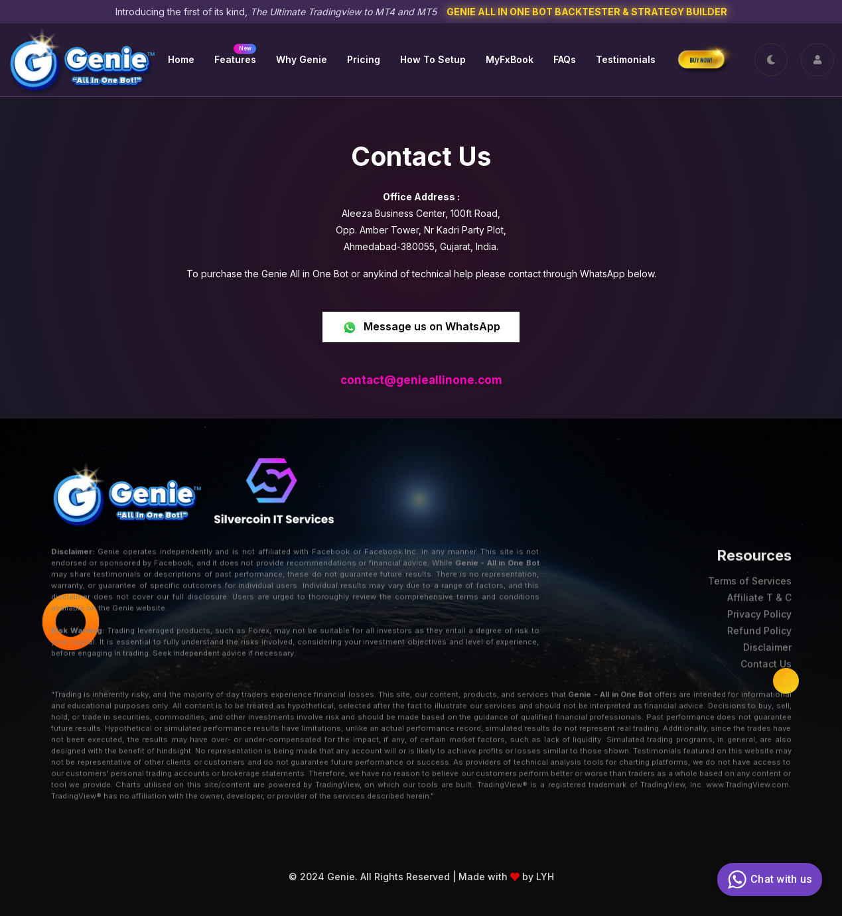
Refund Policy (759, 625)
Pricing (363, 59)
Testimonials (626, 59)
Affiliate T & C (759, 592)
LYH (545, 868)
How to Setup (433, 59)
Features (235, 54)
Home (181, 59)
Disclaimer (767, 641)
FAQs (564, 59)
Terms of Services (750, 575)
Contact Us (766, 658)
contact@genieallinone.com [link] (421, 380)
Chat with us (768, 879)
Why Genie (301, 59)
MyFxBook (509, 59)
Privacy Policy (759, 608)
